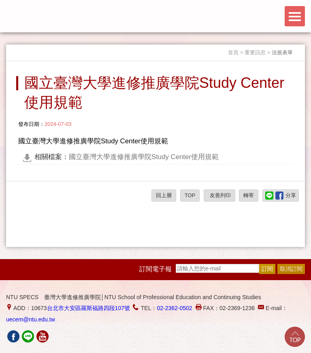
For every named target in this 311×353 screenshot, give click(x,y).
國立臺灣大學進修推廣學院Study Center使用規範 (126, 157)
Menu (295, 16)
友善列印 (219, 195)
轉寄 (248, 195)
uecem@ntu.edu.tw (30, 319)
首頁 (233, 52)
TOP (190, 195)
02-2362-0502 (174, 308)
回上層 (164, 195)
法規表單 (282, 52)
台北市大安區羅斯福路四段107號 (88, 308)
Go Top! (295, 337)
